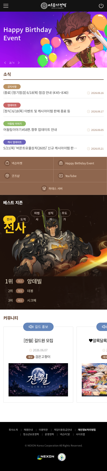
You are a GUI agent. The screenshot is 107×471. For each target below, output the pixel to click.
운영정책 (49, 434)
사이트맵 (80, 434)
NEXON (45, 457)
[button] (9, 220)
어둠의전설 (53, 5)
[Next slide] (19, 62)
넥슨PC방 (65, 434)
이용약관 (43, 429)
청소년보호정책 (31, 434)
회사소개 (13, 429)
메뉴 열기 (6, 6)
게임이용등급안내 (63, 429)
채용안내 (28, 429)
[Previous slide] (5, 62)
